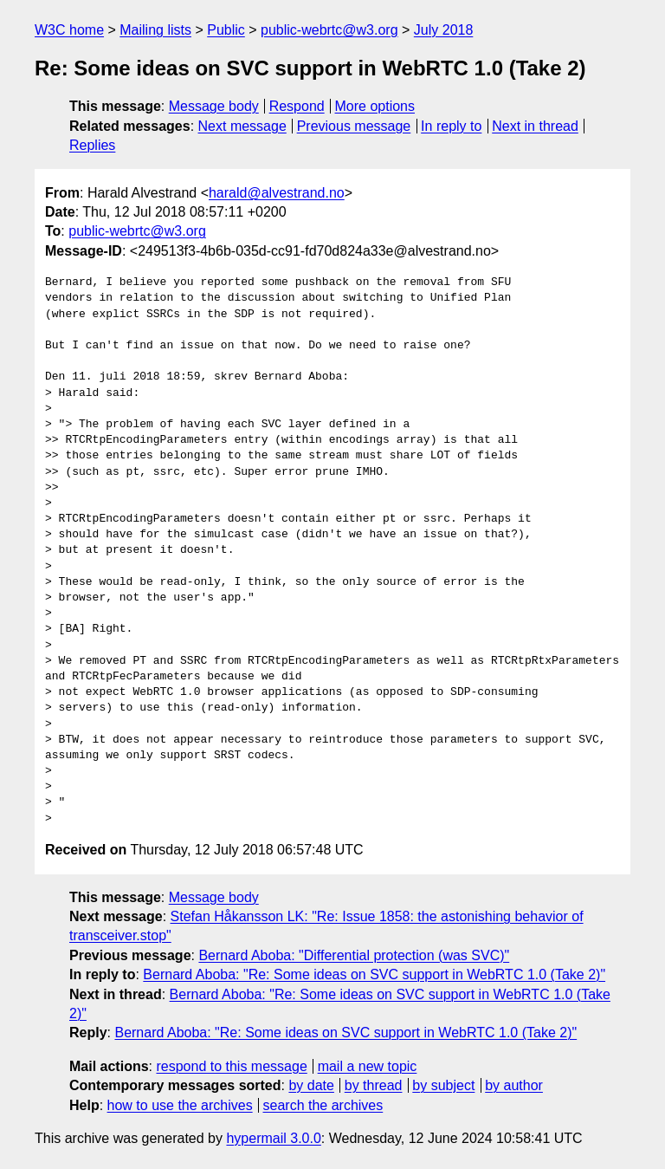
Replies (92, 145)
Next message (242, 126)
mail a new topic (367, 1066)
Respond (297, 106)
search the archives (323, 1105)
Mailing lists (155, 30)
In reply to (451, 126)
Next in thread (535, 126)
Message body (214, 106)
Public (226, 30)
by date (310, 1085)
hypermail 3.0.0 (273, 1138)
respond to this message (231, 1066)
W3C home (69, 30)
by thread (374, 1085)
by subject (443, 1085)
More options (375, 106)
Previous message (354, 126)
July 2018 (444, 30)
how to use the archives (180, 1105)
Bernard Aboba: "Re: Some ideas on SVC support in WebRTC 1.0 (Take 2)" (374, 974)
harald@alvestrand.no (277, 192)
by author (514, 1085)
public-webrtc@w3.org (329, 30)
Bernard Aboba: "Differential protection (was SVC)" (353, 955)
